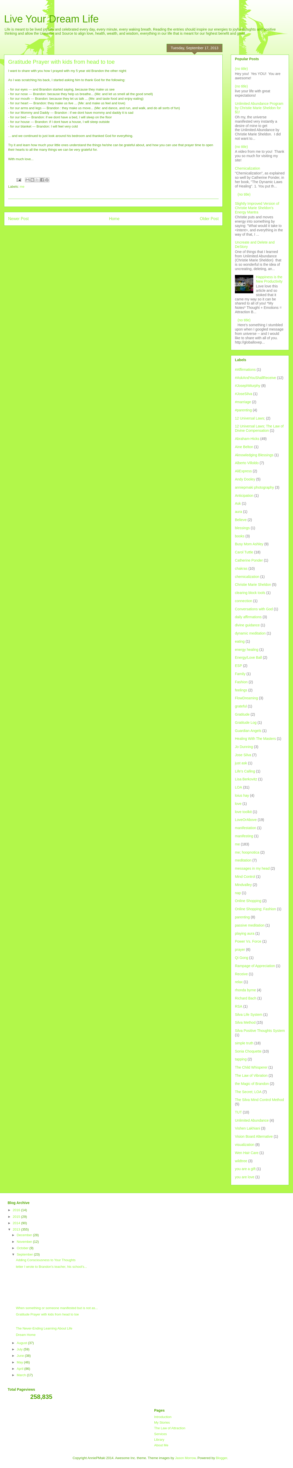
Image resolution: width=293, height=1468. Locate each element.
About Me (161, 1445)
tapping (241, 1059)
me (22, 186)
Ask (238, 503)
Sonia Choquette (248, 1051)
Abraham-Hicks (247, 439)
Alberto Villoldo (247, 463)
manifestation (245, 828)
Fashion (241, 682)
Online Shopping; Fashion (255, 909)
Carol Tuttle (244, 552)
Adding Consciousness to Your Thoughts (45, 1260)
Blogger (221, 1458)
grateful (241, 706)
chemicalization (247, 577)
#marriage (243, 402)
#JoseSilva (243, 394)
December (25, 1235)
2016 (17, 1210)
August (22, 1343)
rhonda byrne (245, 990)
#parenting (243, 410)
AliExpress (243, 471)
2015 (17, 1217)
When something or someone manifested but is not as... (57, 1308)
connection (243, 601)
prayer (240, 949)
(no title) (241, 69)
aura (238, 512)
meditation (243, 860)
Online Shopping (248, 901)
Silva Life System (248, 1015)
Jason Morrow (185, 1458)
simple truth (244, 1043)
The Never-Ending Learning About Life (44, 1328)
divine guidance (247, 625)
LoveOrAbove (246, 820)
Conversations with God (254, 609)
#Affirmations (245, 370)
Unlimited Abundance (252, 1120)
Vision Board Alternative (254, 1136)
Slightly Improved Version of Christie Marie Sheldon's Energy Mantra (257, 207)
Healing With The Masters (255, 739)
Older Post (209, 219)
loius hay (242, 795)
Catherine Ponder (249, 560)
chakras (241, 568)
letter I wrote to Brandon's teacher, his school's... (51, 1267)
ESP (238, 666)
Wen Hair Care (246, 1153)
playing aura (244, 933)
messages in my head (252, 868)
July (20, 1349)
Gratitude (242, 714)
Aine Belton (244, 447)
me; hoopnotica (247, 852)
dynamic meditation (250, 633)
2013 (17, 1229)
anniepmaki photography (254, 487)
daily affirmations (248, 617)
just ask (241, 763)
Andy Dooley (245, 479)
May (20, 1362)
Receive (241, 974)
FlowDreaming (246, 698)
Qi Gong (241, 958)
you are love (244, 1177)
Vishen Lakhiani (247, 1128)
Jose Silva (243, 755)
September (25, 1254)
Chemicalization (247, 168)
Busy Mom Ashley (249, 544)
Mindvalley (243, 885)
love (238, 804)
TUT (238, 1112)
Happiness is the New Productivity (269, 279)
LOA (238, 787)
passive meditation (249, 925)
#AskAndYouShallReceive (255, 378)
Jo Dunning (244, 747)
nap (238, 893)
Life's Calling (245, 771)
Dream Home (25, 1335)
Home (114, 219)
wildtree (241, 1161)
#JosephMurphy (247, 386)
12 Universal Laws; (250, 418)
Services (160, 1434)
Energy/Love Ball (248, 657)
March (22, 1375)
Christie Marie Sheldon (253, 585)
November (25, 1242)
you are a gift (245, 1169)
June (21, 1356)
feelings (241, 690)
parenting (242, 917)
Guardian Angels (248, 731)
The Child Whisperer (251, 1067)
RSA (238, 1006)
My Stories (162, 1422)
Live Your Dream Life (51, 18)
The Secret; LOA (248, 1092)
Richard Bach (245, 998)
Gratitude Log (246, 722)
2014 (17, 1223)
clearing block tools (250, 593)
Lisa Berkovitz (246, 779)
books (239, 536)
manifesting (244, 836)
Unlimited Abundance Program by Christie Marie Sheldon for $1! (259, 108)
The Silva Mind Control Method (259, 1100)
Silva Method (245, 1022)
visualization (244, 1145)
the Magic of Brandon (252, 1084)
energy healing (246, 650)
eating (240, 641)
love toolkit (243, 812)
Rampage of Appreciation (255, 966)
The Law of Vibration (251, 1075)
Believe (241, 520)
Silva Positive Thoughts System (260, 1031)
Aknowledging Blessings (254, 455)
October (23, 1248)
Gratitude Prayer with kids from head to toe (47, 1314)
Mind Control (245, 877)
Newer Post (18, 219)
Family (240, 674)
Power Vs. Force (248, 941)
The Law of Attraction (169, 1428)
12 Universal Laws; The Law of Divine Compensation (259, 428)
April (20, 1369)
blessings (242, 528)
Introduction (162, 1417)
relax (239, 982)
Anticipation (244, 495)
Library (159, 1439)
